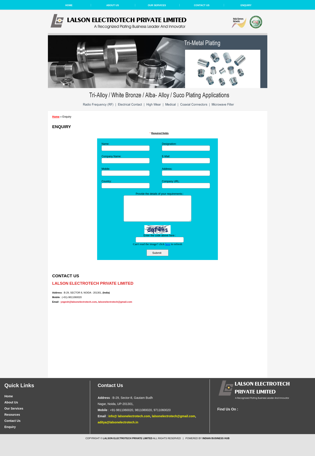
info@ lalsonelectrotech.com (129, 416)
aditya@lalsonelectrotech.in (118, 422)
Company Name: (111, 156)
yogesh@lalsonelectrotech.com (79, 301)
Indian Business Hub (215, 438)
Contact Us (201, 5)
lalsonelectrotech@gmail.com (115, 301)
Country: (106, 181)
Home (68, 5)
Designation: (169, 143)
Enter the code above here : (160, 235)
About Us (112, 5)
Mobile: (106, 168)
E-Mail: (166, 156)
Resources (12, 414)
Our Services (157, 5)
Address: (167, 168)
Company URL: (171, 181)
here (167, 244)
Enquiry (246, 5)
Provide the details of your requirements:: (160, 193)
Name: (105, 143)
